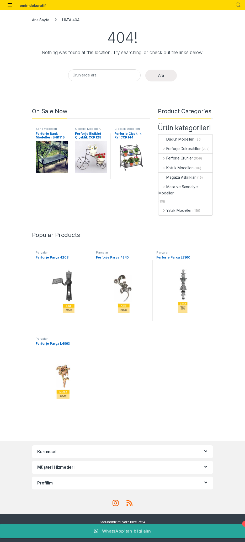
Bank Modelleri (46, 129)
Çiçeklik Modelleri (87, 129)
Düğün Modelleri (176, 139)
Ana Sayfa (40, 20)
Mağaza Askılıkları (177, 177)
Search (238, 5)
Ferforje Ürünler (175, 158)
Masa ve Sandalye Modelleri (178, 189)
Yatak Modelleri (175, 210)
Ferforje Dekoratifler (179, 148)
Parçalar (42, 252)
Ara (161, 75)
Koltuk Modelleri (176, 168)
